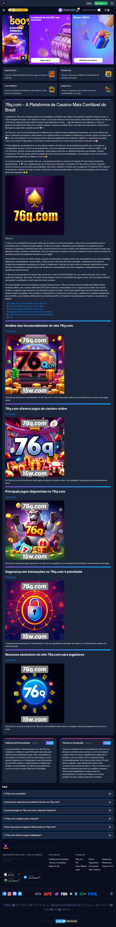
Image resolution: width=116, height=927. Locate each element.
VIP (76, 863)
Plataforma (106, 863)
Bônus (91, 859)
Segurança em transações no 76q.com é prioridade (30, 312)
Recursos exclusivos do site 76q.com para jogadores (31, 314)
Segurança (106, 859)
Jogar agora (45, 60)
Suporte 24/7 (107, 866)
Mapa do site (54, 866)
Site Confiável (94, 869)
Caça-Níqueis (81, 866)
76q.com (79, 859)
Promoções (93, 866)
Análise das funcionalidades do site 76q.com (27, 303)
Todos (50, 743)
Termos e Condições (57, 863)
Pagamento (93, 863)
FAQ (11, 317)
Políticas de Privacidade (59, 859)
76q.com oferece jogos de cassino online (26, 306)
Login (89, 3)
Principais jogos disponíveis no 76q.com (26, 309)
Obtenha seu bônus (88, 60)
